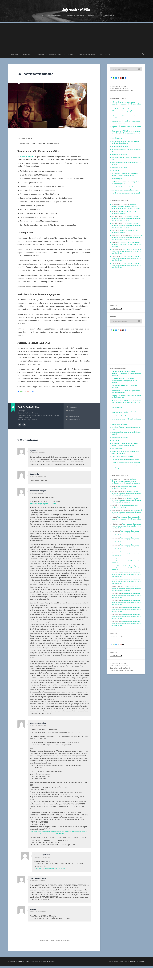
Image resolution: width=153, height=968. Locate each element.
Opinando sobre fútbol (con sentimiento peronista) (124, 215)
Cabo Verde (115, 173)
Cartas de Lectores (87, 57)
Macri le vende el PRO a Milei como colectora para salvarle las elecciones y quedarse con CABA (126, 135)
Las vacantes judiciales (119, 157)
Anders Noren (129, 963)
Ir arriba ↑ (141, 963)
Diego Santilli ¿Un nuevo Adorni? (122, 189)
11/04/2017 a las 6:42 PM (38, 728)
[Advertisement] (76, 39)
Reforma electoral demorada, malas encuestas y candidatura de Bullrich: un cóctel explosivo (126, 106)
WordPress (51, 963)
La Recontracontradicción (41, 75)
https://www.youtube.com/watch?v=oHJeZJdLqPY (51, 871)
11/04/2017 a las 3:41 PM (38, 479)
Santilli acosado (117, 140)
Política (26, 57)
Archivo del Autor (19, 427)
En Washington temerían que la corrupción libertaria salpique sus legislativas (125, 177)
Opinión (70, 57)
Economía (40, 57)
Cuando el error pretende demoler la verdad (126, 195)
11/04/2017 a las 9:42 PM (38, 883)
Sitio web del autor (24, 427)
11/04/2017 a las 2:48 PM (38, 455)
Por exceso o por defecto (120, 170)
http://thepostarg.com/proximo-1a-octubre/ (45, 506)
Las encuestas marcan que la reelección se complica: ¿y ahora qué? (126, 469)
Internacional (55, 57)
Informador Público (76, 10)
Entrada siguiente (74, 422)
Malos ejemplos (117, 181)
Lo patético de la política (120, 149)
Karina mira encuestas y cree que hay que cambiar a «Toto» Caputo (125, 144)
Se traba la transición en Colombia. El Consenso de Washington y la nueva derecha (124, 113)
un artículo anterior (27, 159)
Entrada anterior (74, 418)
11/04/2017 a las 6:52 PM (42, 859)
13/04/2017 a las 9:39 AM (38, 914)
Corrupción (105, 57)
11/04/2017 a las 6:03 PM (38, 495)
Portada (14, 57)
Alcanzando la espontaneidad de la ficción (125, 192)
